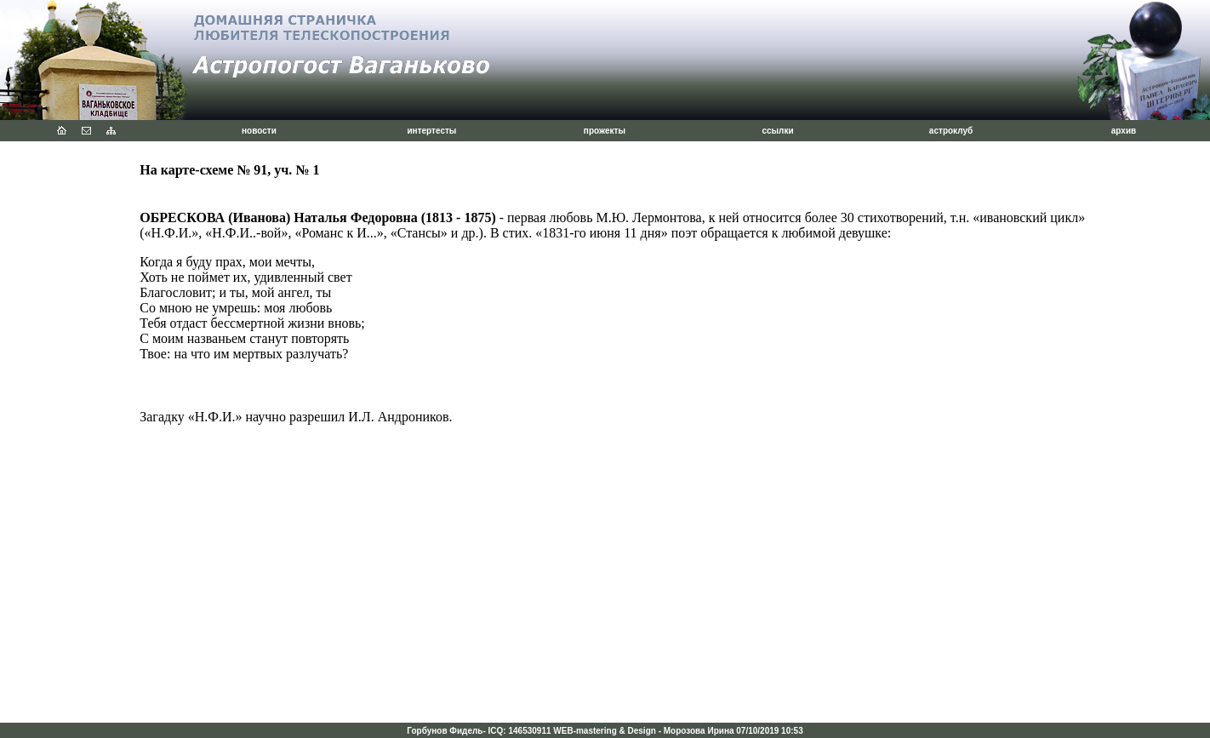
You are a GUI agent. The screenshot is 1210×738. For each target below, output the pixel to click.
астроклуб (951, 130)
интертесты (431, 130)
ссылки (777, 130)
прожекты (604, 130)
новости (259, 130)
